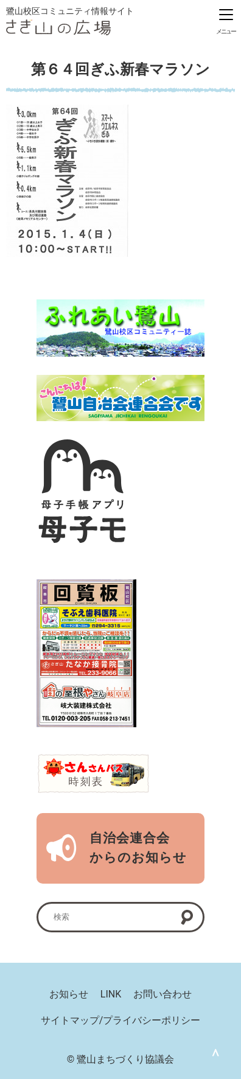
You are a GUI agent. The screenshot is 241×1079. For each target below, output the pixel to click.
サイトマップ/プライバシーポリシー (121, 1020)
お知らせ (68, 994)
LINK (110, 994)
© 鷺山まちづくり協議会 (121, 1059)
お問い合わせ (162, 994)
